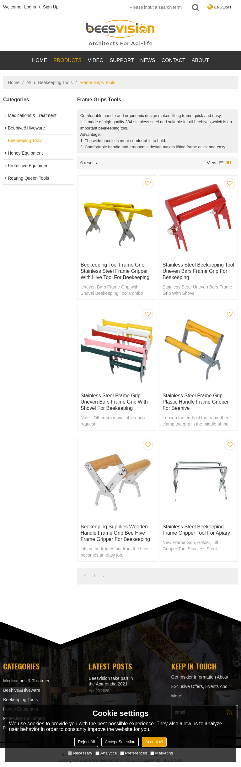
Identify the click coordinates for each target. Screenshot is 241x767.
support (122, 60)
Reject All (86, 741)
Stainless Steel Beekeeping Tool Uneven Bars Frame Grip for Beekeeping (198, 271)
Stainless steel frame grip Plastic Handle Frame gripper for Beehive (196, 402)
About (200, 60)
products (67, 60)
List (221, 163)
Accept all (154, 741)
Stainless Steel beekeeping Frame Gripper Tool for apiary (196, 530)
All (28, 82)
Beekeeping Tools (55, 82)
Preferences (133, 753)
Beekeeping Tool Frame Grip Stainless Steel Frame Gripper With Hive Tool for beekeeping (115, 271)
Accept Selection (120, 741)
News (147, 60)
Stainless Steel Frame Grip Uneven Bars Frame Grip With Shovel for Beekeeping (114, 402)
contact (173, 60)
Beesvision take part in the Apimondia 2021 (111, 681)
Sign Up (51, 6)
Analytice (106, 753)
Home (39, 60)
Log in (30, 6)
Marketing (161, 753)
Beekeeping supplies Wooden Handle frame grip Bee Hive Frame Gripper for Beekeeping (115, 533)
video (96, 60)
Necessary (80, 753)
